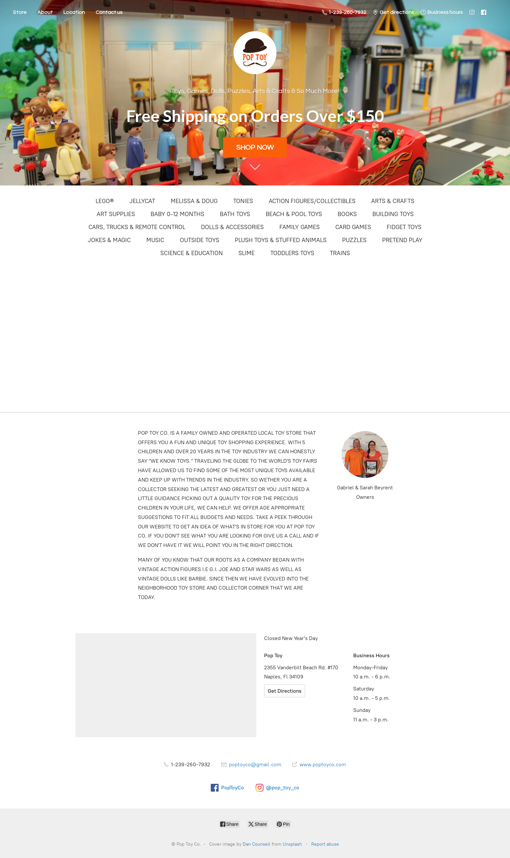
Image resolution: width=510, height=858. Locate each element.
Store (20, 12)
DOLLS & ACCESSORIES (232, 227)
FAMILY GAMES (299, 227)
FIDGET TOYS (404, 227)
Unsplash (292, 844)
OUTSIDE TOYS (199, 240)
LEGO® (105, 201)
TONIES (243, 201)
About (45, 12)
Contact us (109, 12)
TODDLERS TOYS (292, 253)
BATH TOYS (235, 214)
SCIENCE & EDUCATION (191, 253)
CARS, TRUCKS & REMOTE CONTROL (136, 227)
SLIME (246, 253)
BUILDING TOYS (393, 214)
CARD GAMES (353, 227)
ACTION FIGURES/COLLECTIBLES (312, 201)
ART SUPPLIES (116, 214)
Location (74, 12)
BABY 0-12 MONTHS (177, 214)
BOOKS (347, 214)
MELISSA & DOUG (194, 201)
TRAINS (340, 253)
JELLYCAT (142, 201)
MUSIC (155, 240)
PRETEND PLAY (402, 240)
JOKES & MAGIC (109, 240)
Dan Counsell (256, 844)
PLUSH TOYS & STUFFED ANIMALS (281, 240)
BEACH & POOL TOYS (294, 214)
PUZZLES (354, 240)
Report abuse (325, 844)
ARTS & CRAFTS (392, 201)
